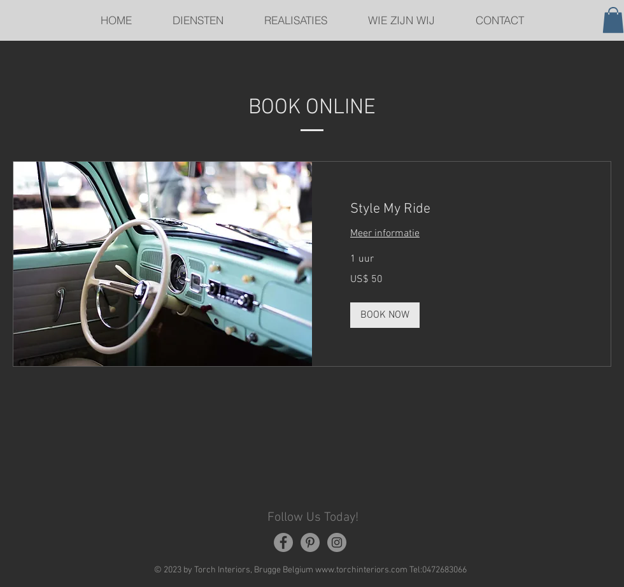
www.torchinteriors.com (361, 570)
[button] (613, 20)
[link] (461, 209)
